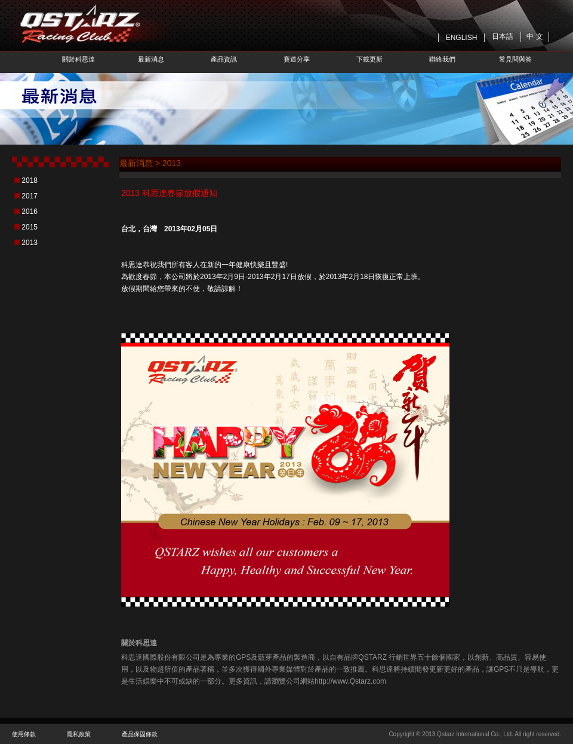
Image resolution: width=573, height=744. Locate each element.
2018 (29, 180)
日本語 (502, 36)
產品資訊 (224, 59)
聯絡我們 (442, 59)
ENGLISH (462, 37)
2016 (29, 211)
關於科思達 (78, 59)
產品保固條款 (140, 734)
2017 (29, 196)
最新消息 (151, 59)
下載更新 (369, 59)
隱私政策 (79, 734)
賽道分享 (297, 59)
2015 (29, 227)
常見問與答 (515, 59)
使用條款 (24, 734)
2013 (29, 242)
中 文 (534, 36)
